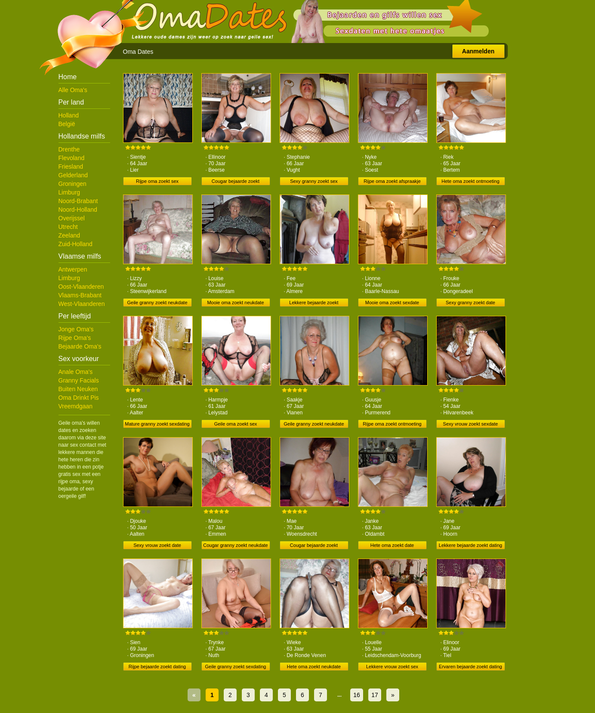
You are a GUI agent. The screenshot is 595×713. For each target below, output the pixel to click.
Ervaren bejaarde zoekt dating (470, 666)
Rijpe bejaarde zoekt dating (157, 666)
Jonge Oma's (76, 329)
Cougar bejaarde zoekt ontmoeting (314, 546)
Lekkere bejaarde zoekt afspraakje (313, 303)
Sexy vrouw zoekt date (157, 545)
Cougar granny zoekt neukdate (235, 545)
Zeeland (69, 235)
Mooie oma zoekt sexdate (392, 302)
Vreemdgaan (76, 406)
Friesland (71, 166)
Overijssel (72, 218)
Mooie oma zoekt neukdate (235, 302)
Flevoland (72, 157)
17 (374, 694)
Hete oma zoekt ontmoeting (470, 181)
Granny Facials (79, 380)
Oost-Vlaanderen (81, 286)
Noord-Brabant (78, 201)
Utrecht (68, 226)
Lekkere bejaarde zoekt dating (470, 545)
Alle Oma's (73, 89)
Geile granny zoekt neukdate (157, 302)
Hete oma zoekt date (392, 545)
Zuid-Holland (75, 244)
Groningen (72, 183)
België (67, 123)
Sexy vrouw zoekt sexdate (470, 423)
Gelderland (73, 175)
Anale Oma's (76, 371)
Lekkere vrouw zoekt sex (392, 666)
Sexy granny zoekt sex (314, 181)
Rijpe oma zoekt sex (157, 181)
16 (356, 694)
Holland (69, 115)
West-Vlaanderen (82, 303)
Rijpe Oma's (75, 337)
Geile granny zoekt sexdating (235, 666)
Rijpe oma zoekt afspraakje (392, 181)
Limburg (69, 192)
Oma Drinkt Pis (79, 397)
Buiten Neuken (78, 389)
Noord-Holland (78, 209)
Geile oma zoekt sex (235, 423)
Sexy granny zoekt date (470, 302)
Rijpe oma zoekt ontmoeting (392, 423)
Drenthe (69, 149)
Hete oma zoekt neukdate (314, 666)
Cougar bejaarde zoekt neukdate (235, 182)
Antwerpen (73, 269)
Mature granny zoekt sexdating (157, 423)
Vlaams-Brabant (80, 295)
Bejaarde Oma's (80, 346)
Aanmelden (478, 51)
